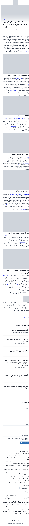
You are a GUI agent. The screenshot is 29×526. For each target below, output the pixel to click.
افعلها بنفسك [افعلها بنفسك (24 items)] (23, 498)
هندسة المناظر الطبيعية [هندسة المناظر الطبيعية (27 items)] (24, 513)
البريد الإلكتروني (23, 429)
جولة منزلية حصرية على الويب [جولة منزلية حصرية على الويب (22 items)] (17, 506)
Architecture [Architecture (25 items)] (26, 495)
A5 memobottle (11, 90)
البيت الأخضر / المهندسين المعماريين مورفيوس (18, 453)
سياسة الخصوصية (10, 523)
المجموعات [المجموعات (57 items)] (4, 502)
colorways (19, 129)
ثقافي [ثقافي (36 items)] (27, 506)
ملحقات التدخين (21, 209)
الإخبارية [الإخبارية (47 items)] (18, 498)
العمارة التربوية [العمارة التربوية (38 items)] (7, 499)
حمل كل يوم (12, 126)
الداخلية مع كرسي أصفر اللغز (11, 284)
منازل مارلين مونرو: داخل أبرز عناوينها (17, 351)
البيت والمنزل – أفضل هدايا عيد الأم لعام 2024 (18, 476)
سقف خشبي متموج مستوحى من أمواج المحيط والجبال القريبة (15, 455)
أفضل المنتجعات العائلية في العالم (18, 330)
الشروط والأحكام (18, 523)
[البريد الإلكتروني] (14, 430)
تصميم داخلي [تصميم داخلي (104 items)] (8, 504)
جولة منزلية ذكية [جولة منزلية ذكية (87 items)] (8, 506)
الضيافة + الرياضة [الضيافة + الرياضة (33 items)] (19, 499)
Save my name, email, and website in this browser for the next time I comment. (14, 439)
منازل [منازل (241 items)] (23, 511)
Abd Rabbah (11, 29)
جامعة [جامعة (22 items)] (24, 506)
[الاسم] (14, 424)
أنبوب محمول (7, 204)
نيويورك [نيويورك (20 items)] (10, 511)
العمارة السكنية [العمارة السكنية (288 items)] (15, 502)
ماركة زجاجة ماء (17, 78)
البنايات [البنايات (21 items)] (15, 498)
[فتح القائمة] (2, 3)
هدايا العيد (26, 51)
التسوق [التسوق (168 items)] (8, 498)
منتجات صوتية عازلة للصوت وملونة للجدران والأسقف (17, 482)
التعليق (25, 408)
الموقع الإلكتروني (24, 435)
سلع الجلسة (25, 194)
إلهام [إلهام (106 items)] (26, 498)
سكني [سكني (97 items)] (22, 509)
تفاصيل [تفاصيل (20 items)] (3, 504)
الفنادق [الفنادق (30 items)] (8, 502)
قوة (27, 157)
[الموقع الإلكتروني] (14, 435)
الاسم (25, 424)
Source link (25, 317)
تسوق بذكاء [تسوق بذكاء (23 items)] (13, 504)
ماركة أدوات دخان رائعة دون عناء (14, 194)
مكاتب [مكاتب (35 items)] (26, 511)
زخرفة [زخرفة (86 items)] (26, 509)
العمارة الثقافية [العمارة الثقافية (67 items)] (24, 502)
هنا (14, 293)
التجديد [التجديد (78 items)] (12, 498)
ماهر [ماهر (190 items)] (8, 509)
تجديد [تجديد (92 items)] (17, 504)
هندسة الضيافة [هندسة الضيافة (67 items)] (5, 511)
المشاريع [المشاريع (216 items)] (25, 504)
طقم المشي (17, 164)
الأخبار (2, 19)
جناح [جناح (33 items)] (22, 506)
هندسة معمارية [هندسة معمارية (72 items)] (16, 513)
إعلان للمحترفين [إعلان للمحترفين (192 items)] (8, 495)
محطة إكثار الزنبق (20, 242)
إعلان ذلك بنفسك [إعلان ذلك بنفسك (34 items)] (17, 495)
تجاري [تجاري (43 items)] (20, 504)
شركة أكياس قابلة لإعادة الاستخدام (19, 118)
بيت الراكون (4, 235)
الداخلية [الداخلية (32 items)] (3, 498)
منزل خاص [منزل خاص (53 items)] (18, 511)
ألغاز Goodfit (4, 275)
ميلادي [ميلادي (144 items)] (14, 511)
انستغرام (23, 50)
